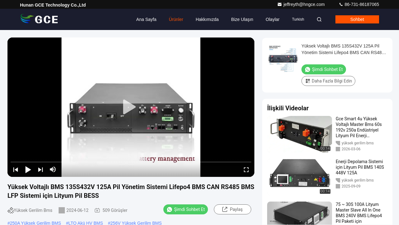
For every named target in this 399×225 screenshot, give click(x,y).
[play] (131, 107)
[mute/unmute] (53, 169)
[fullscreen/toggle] (246, 169)
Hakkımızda (207, 19)
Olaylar (272, 19)
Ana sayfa (146, 19)
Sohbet (357, 19)
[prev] (15, 169)
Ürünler (176, 19)
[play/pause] (28, 169)
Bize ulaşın (242, 19)
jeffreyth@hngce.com (301, 4)
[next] (40, 169)
